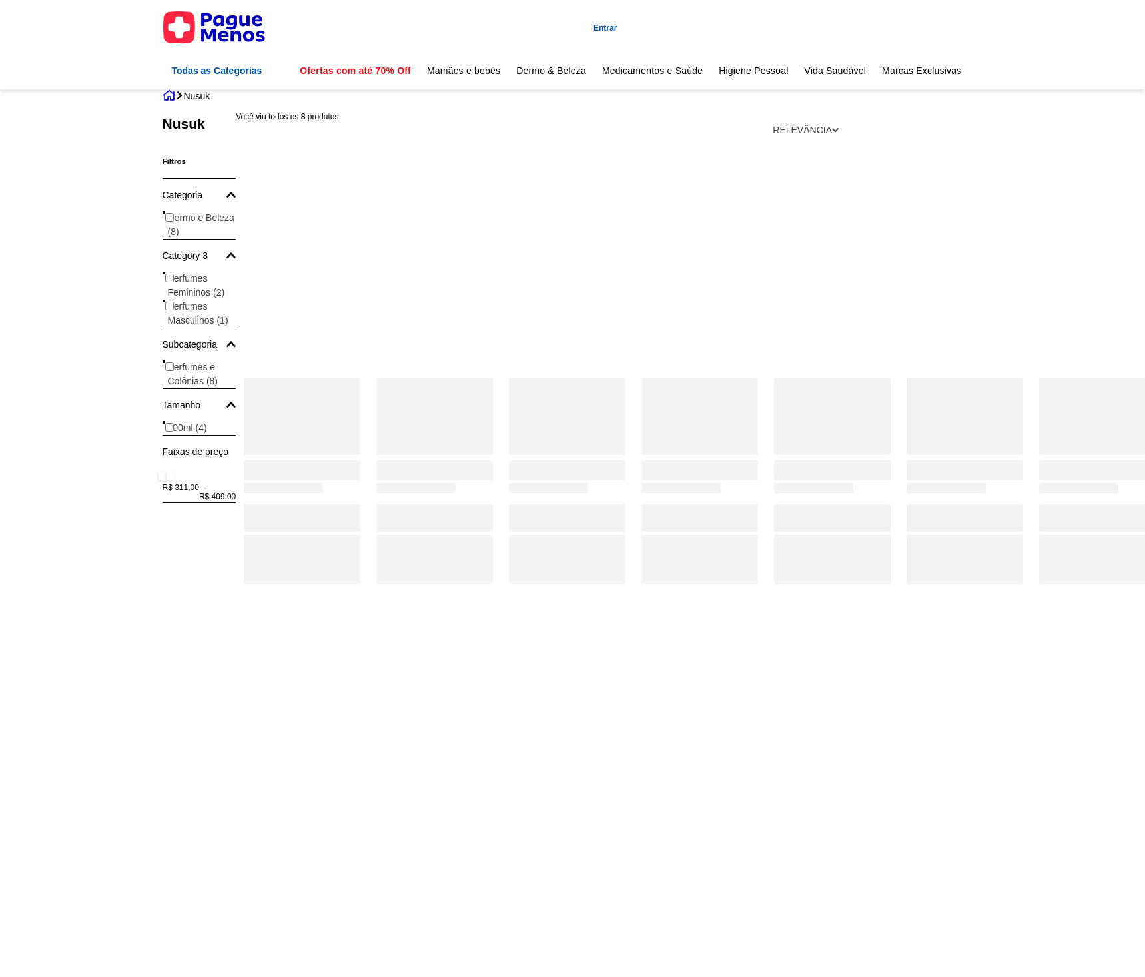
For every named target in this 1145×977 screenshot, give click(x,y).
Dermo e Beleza (201, 224)
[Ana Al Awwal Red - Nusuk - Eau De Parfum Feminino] (832, 272)
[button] (199, 195)
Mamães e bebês (463, 70)
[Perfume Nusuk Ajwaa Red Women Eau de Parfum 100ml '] (302, 272)
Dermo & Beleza (551, 70)
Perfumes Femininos (196, 285)
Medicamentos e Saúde (652, 70)
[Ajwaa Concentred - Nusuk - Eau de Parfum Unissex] (699, 272)
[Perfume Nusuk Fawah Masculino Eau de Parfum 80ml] (434, 272)
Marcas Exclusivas (922, 70)
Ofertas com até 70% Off (355, 70)
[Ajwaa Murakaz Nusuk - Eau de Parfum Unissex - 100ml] (567, 272)
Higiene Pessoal (753, 70)
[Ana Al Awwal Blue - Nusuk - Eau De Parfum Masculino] (965, 272)
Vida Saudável (835, 70)
